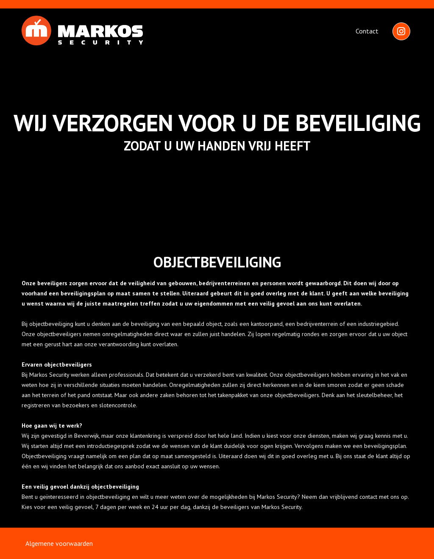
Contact (367, 31)
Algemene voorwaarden (59, 543)
